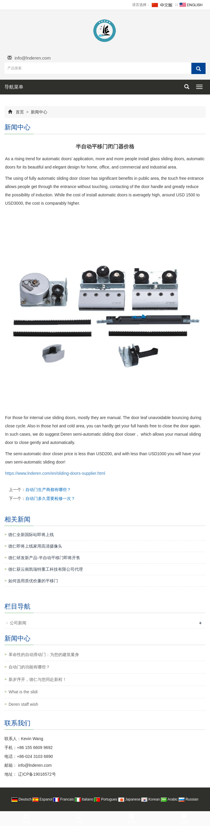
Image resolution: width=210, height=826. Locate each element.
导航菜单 (13, 86)
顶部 (184, 818)
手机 (79, 818)
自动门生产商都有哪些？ (48, 489)
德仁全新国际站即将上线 (31, 534)
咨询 (131, 818)
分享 (26, 818)
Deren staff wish (23, 704)
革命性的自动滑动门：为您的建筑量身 (44, 654)
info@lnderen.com (32, 57)
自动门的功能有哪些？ (29, 667)
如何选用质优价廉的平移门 (33, 580)
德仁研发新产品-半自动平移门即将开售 (44, 557)
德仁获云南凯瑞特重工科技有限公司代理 (45, 569)
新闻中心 (39, 112)
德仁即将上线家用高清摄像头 (35, 546)
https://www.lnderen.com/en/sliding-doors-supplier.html (55, 473)
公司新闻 (18, 622)
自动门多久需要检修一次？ (50, 498)
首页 (20, 112)
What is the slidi (23, 691)
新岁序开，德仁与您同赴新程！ (38, 679)
